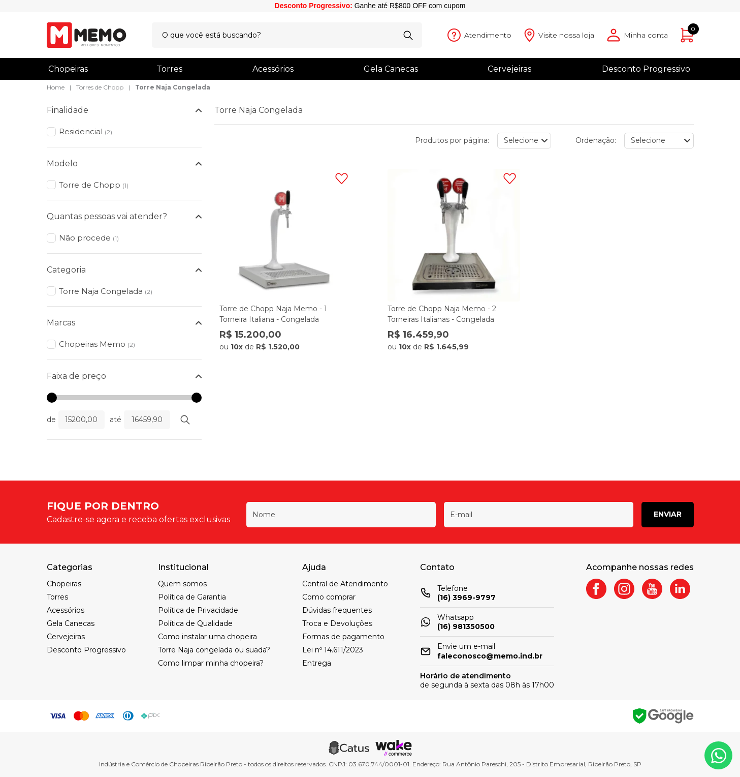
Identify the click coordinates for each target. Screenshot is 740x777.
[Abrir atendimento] (479, 35)
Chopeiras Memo (97, 344)
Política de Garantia (192, 597)
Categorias (69, 567)
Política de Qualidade (195, 623)
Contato (437, 567)
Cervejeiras (509, 69)
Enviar (668, 514)
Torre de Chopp (93, 185)
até (115, 419)
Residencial (85, 131)
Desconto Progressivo (646, 69)
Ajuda (314, 567)
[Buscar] (408, 35)
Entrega (316, 663)
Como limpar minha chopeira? (211, 663)
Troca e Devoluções (337, 623)
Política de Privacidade (198, 610)
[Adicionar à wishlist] (341, 178)
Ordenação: (595, 140)
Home (56, 87)
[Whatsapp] (718, 755)
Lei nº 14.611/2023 (332, 649)
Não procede (89, 238)
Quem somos (182, 583)
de (51, 419)
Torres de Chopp (99, 87)
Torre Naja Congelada (172, 87)
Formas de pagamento (343, 636)
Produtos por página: (452, 140)
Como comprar (329, 597)
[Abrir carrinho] (687, 35)
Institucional (183, 567)
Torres (169, 69)
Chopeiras (68, 69)
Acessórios (273, 69)
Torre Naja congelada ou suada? (214, 649)
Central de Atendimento (345, 583)
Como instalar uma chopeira (207, 636)
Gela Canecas (391, 69)
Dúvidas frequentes (337, 610)
